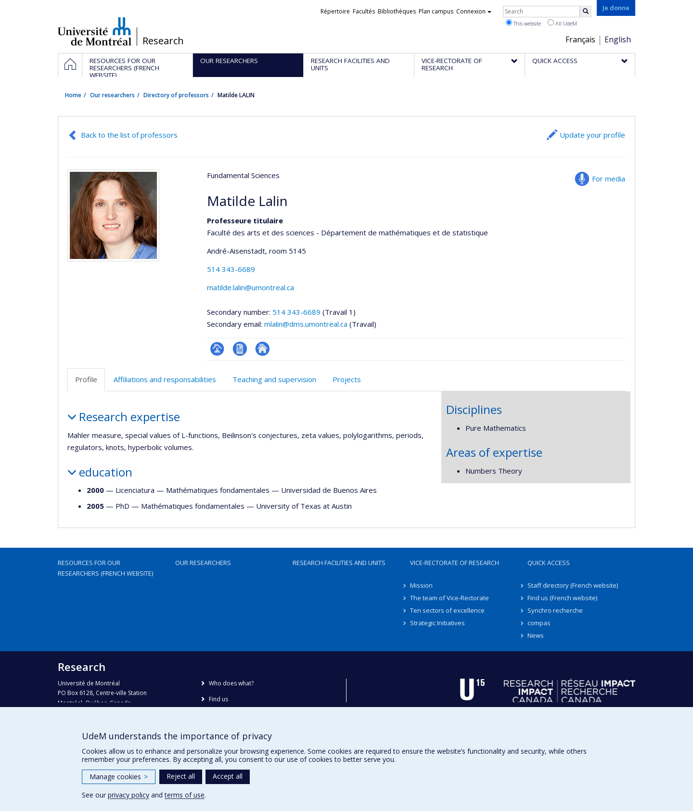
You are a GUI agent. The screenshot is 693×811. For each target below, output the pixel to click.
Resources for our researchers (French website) (105, 568)
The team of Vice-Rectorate (449, 597)
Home (73, 95)
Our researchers (112, 95)
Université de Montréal (94, 31)
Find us (218, 699)
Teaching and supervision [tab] (274, 379)
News (535, 635)
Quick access (548, 562)
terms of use (185, 794)
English (617, 39)
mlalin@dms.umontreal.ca (305, 324)
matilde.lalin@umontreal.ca (250, 287)
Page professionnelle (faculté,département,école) (217, 348)
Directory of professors (176, 95)
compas (539, 622)
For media (608, 178)
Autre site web (262, 348)
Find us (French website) (562, 597)
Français (580, 39)
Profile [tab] (86, 379)
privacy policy (128, 794)
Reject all (181, 776)
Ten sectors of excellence (447, 610)
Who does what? (231, 683)
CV (239, 348)
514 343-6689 (231, 269)
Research (163, 41)
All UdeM (562, 23)
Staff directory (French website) (572, 585)
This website (523, 23)
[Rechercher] (585, 11)
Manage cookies (119, 776)
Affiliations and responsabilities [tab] (165, 379)
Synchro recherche (555, 610)
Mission (421, 585)
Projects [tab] (347, 379)
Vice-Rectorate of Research (454, 562)
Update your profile (592, 135)
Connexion (473, 11)
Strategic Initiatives (437, 622)
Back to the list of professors (129, 135)
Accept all (228, 776)
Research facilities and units (339, 562)
